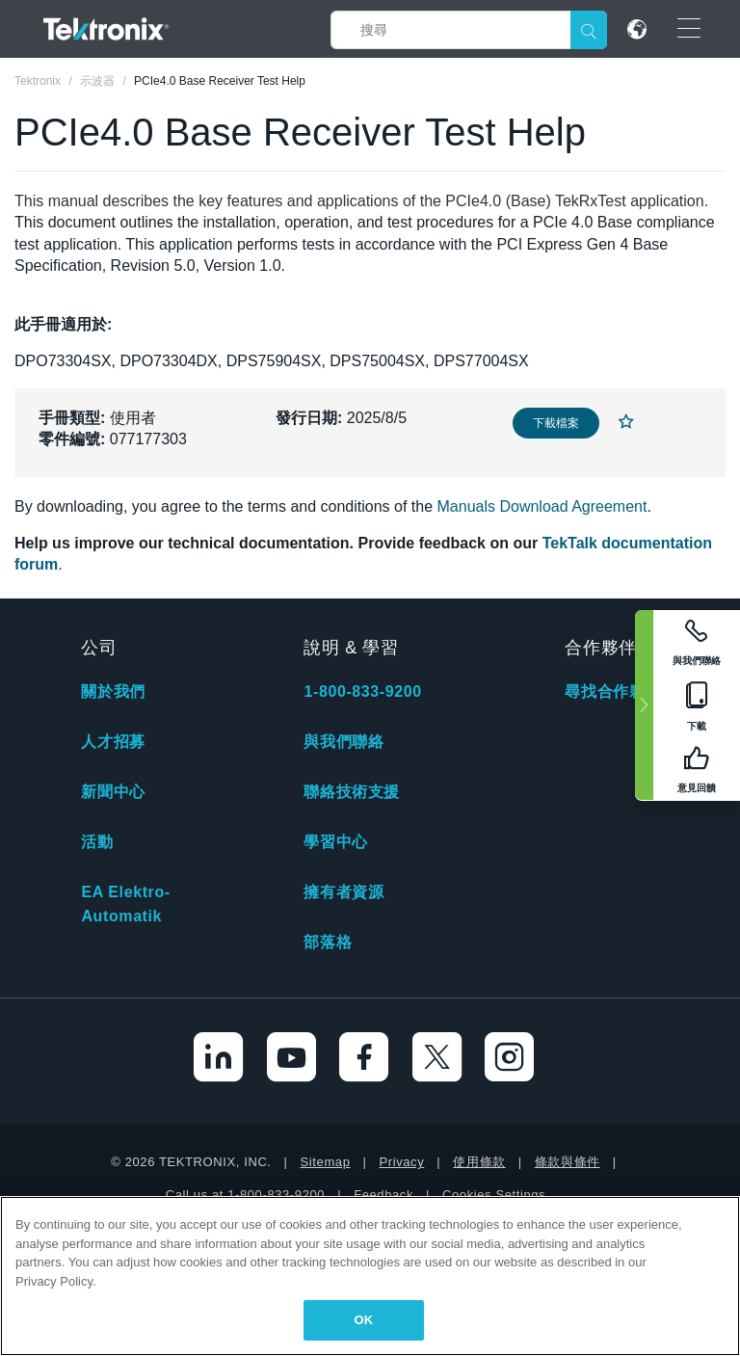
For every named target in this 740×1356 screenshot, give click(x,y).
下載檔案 (556, 423)
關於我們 (113, 691)
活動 (97, 842)
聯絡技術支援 (352, 792)
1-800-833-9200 (362, 691)
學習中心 (335, 842)
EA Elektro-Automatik (125, 904)
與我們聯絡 (343, 741)
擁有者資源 (343, 892)
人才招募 (113, 741)
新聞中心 (113, 792)
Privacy (401, 1162)
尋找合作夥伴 (613, 691)
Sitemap (326, 1162)
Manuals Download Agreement (542, 506)
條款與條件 (567, 1162)
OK (364, 1320)
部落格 (328, 942)
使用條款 (479, 1162)
